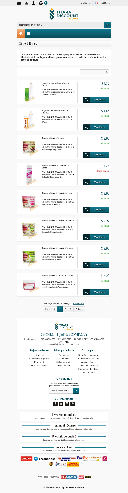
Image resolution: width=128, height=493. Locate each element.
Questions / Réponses (39, 358)
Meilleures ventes (64, 362)
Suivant (79, 309)
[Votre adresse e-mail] (61, 391)
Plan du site (39, 362)
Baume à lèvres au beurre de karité (56, 166)
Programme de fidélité (88, 369)
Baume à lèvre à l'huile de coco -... (58, 275)
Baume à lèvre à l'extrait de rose (57, 193)
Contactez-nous (88, 372)
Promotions (64, 355)
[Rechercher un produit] (60, 25)
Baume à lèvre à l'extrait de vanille (58, 220)
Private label (64, 365)
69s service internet (74, 487)
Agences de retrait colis (88, 358)
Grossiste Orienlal (39, 365)
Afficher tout (78, 303)
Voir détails (94, 100)
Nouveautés (64, 358)
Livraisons (39, 355)
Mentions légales (88, 362)
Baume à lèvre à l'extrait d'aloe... (57, 248)
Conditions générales (88, 365)
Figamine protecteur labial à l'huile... (55, 84)
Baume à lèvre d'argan (53, 138)
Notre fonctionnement (88, 355)
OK (107, 24)
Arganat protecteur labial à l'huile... (55, 111)
